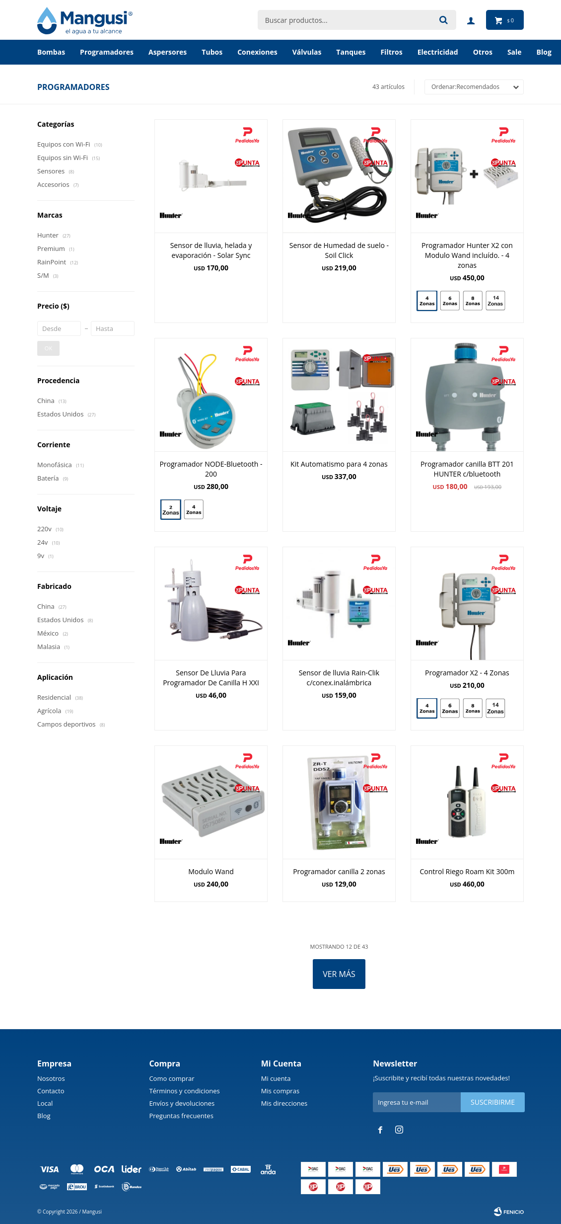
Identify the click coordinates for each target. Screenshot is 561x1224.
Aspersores (167, 52)
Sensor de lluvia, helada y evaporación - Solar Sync (211, 250)
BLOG (544, 52)
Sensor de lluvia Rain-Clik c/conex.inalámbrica (339, 677)
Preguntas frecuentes (181, 1115)
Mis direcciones (284, 1103)
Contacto (51, 1090)
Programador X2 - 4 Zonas (467, 672)
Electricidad (438, 52)
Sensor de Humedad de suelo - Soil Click (339, 250)
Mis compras (280, 1090)
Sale (514, 52)
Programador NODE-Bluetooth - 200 (210, 469)
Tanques (350, 52)
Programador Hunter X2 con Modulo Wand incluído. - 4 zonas (467, 255)
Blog (44, 1115)
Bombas (51, 52)
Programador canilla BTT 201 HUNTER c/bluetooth (467, 469)
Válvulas (307, 52)
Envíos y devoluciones (181, 1103)
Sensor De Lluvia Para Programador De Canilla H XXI (211, 677)
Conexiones (257, 52)
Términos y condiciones (184, 1090)
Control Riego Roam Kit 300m (467, 871)
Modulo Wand (211, 871)
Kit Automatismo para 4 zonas (339, 464)
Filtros (391, 52)
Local (45, 1103)
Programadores (107, 52)
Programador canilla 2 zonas (339, 871)
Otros (482, 52)
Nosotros (51, 1078)
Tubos (212, 52)
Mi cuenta (276, 1078)
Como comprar (171, 1078)
